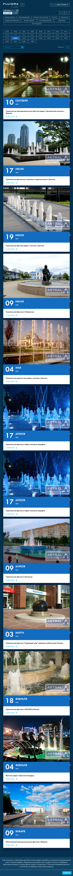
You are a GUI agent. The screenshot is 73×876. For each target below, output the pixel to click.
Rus (56, 13)
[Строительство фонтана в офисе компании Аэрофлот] (36, 418)
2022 (40, 31)
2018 (7, 35)
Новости (8, 47)
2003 (66, 38)
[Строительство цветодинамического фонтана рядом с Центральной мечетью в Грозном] (36, 86)
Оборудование (24, 17)
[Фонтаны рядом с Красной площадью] (36, 749)
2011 (66, 35)
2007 (32, 38)
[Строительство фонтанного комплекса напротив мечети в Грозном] (36, 153)
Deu (67, 13)
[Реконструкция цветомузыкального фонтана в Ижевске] (36, 816)
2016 (24, 35)
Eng (61, 13)
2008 (24, 38)
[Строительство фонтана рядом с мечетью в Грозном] (36, 219)
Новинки (61, 20)
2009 (15, 38)
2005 (49, 38)
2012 (57, 35)
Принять (66, 873)
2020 (57, 31)
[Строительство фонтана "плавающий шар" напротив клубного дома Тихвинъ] (36, 617)
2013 (49, 35)
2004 (57, 38)
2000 (24, 41)
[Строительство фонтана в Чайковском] (36, 286)
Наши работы (10, 17)
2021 (49, 31)
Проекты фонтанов (40, 17)
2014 (40, 35)
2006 (40, 38)
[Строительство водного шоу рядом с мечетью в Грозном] (36, 352)
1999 (32, 41)
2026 (7, 31)
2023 (32, 31)
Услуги (54, 17)
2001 (15, 41)
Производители (45, 20)
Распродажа (37, 24)
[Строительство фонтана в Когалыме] (36, 551)
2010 (7, 38)
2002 (7, 41)
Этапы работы (29, 20)
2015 (32, 35)
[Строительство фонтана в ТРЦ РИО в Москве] (36, 683)
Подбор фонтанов (12, 20)
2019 (66, 31)
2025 (15, 31)
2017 (15, 35)
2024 (24, 31)
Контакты (64, 17)
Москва (60, 5)
